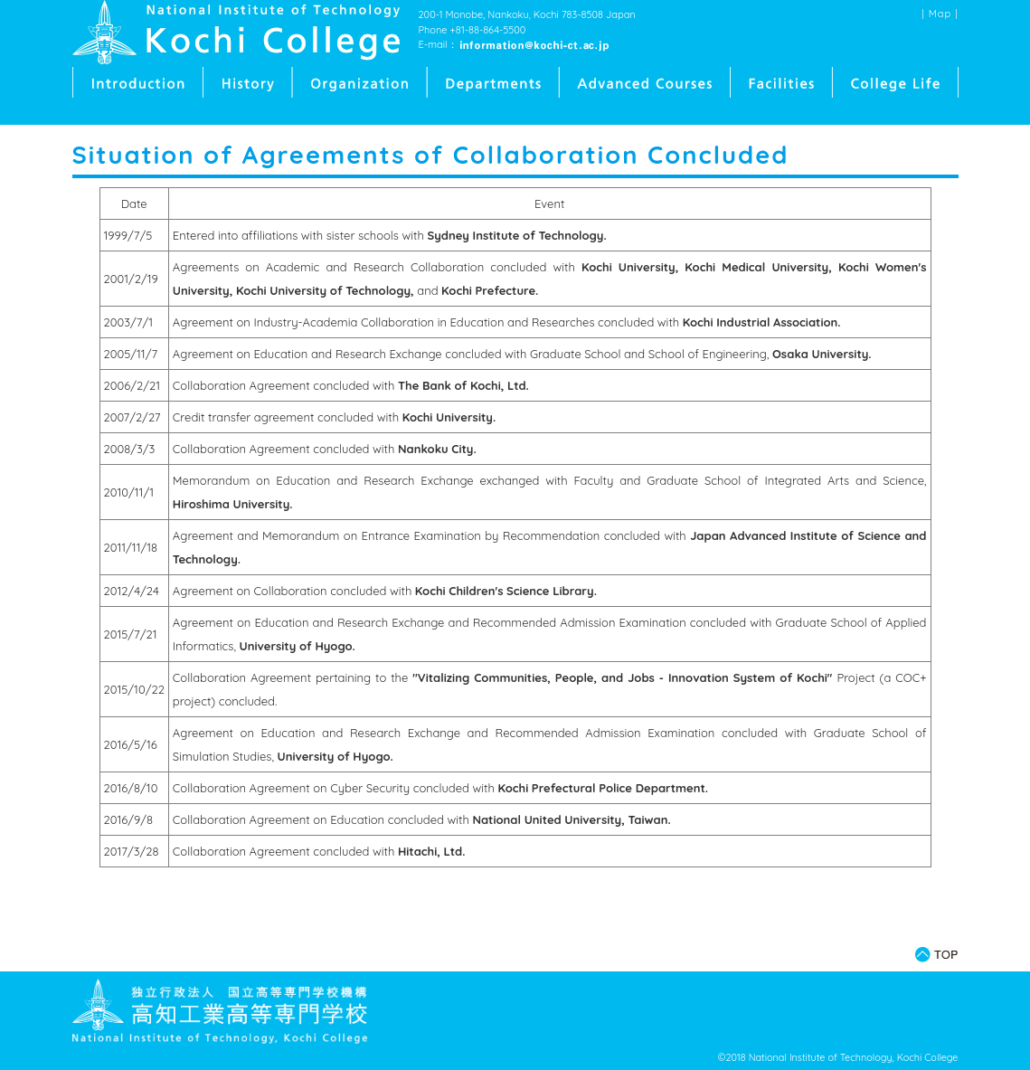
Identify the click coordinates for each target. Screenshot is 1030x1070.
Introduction (137, 82)
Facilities (782, 82)
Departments (494, 82)
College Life (896, 82)
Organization (360, 82)
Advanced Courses (645, 82)
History (248, 82)
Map (940, 13)
